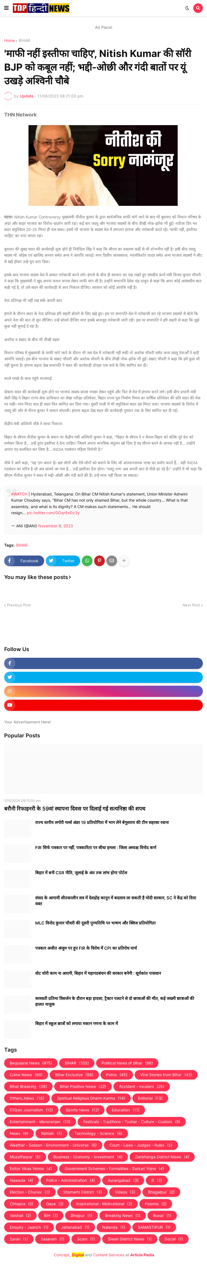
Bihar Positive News (83, 1086)
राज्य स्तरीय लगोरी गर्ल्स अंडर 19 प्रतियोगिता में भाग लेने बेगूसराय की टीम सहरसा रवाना (102, 822)
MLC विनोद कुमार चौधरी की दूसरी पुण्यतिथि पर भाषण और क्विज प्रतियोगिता (95, 923)
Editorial (150, 1098)
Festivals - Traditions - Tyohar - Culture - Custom (131, 1121)
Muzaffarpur (25, 1157)
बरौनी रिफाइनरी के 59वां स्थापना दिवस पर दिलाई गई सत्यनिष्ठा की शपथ (74, 809)
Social (174, 1239)
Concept (62, 1254)
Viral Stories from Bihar (166, 1075)
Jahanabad (75, 1227)
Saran (19, 1239)
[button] (6, 8)
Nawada (21, 1180)
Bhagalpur (161, 1192)
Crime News (26, 1075)
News (19, 1133)
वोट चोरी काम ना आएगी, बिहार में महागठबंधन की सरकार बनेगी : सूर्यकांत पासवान (98, 973)
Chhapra (21, 1204)
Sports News (82, 1110)
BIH (51, 1215)
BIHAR (24, 40)
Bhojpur (81, 1215)
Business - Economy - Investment (87, 1157)
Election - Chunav (30, 1192)
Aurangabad (123, 1180)
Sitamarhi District (82, 1192)
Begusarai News (31, 1063)
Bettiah (51, 1133)
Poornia (155, 1204)
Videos (125, 1192)
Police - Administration (70, 1180)
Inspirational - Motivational (104, 1204)
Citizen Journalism (31, 1110)
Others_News (27, 1098)
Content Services (108, 1254)
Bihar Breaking (28, 1086)
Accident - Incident (141, 1086)
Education (125, 1110)
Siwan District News (130, 1239)
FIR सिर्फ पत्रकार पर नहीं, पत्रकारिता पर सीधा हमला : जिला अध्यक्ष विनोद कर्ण (95, 847)
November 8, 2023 (55, 525)
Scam (86, 1239)
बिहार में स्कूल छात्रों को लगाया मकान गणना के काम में (76, 1023)
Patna (116, 1075)
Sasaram (52, 1239)
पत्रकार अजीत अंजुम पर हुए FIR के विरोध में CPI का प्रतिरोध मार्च (86, 948)
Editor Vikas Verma (31, 1168)
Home (9, 40)
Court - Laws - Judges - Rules (141, 1145)
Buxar (162, 1215)
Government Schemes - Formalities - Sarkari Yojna (114, 1168)
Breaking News (122, 1215)
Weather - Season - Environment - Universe (53, 1145)
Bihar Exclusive (74, 1075)
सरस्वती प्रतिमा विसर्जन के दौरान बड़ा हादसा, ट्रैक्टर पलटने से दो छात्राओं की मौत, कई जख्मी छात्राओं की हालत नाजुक (114, 1001)
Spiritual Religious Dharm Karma (91, 1098)
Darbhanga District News (162, 1157)
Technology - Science (98, 1133)
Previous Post (19, 605)
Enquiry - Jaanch (29, 1227)
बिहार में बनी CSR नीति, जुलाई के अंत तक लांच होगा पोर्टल (81, 872)
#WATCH (19, 494)
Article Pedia (142, 1254)
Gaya (54, 1204)
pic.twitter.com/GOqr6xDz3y (53, 512)
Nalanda (113, 1227)
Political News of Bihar (127, 1063)
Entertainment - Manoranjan (40, 1121)
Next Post (191, 605)
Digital (78, 1254)
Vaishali (20, 1215)
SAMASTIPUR (154, 1227)
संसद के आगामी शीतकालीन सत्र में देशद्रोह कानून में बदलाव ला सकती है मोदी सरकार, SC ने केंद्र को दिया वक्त (115, 900)
